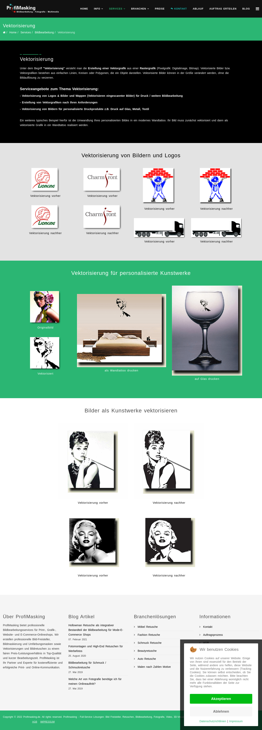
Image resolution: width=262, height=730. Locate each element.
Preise (160, 8)
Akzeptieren (221, 699)
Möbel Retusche (147, 626)
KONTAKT (179, 8)
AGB (34, 721)
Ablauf (198, 8)
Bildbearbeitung (44, 32)
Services (115, 8)
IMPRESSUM (47, 721)
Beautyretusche (146, 650)
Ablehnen (221, 711)
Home (84, 8)
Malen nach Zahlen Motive (153, 666)
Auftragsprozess (212, 634)
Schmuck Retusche (149, 642)
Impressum (236, 721)
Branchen (138, 8)
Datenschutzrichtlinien (212, 721)
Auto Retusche (146, 658)
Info (97, 8)
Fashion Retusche (148, 634)
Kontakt (207, 626)
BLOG (246, 8)
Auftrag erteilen (222, 8)
